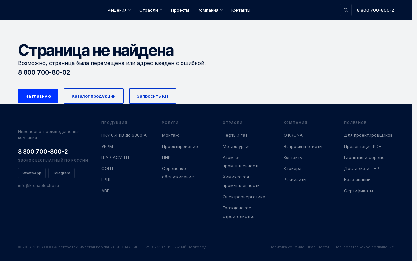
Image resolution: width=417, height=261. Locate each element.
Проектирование (180, 146)
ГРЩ (105, 179)
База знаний (357, 179)
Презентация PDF (362, 146)
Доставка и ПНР (361, 168)
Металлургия (237, 146)
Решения (119, 10)
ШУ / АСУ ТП (115, 157)
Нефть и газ (235, 135)
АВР (105, 190)
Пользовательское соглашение (364, 247)
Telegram (61, 173)
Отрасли (150, 10)
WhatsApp (31, 173)
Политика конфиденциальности (299, 247)
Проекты (180, 10)
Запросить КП (152, 95)
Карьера (293, 168)
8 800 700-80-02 (44, 72)
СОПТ (107, 168)
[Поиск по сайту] (346, 10)
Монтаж (170, 135)
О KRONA (293, 135)
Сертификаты (358, 190)
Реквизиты (295, 179)
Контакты (240, 10)
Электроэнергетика (244, 196)
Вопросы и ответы (303, 146)
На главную (38, 95)
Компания (210, 10)
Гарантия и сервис (364, 157)
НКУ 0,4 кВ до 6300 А (124, 135)
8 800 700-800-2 (375, 10)
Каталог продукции (94, 95)
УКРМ (107, 146)
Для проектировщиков (368, 135)
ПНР (166, 157)
